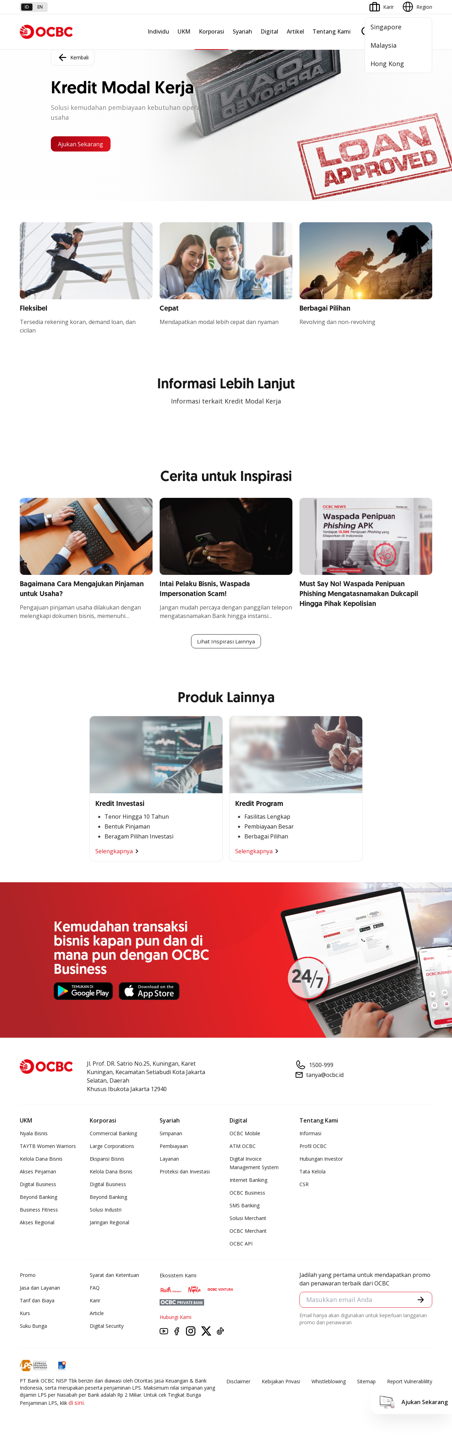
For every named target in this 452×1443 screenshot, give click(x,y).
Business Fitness (39, 1210)
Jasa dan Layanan (40, 1288)
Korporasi (211, 31)
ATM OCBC (243, 1146)
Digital (269, 31)
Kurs (25, 1314)
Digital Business (38, 1185)
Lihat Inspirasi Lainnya (226, 642)
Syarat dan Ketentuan (114, 1275)
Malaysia (383, 45)
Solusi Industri (105, 1210)
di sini (76, 1403)
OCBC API (241, 1244)
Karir (95, 1301)
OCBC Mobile (245, 1134)
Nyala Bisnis (34, 1134)
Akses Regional (37, 1223)
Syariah (242, 31)
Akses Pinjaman (38, 1172)
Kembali (73, 56)
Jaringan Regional (109, 1223)
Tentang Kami (332, 31)
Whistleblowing (328, 1382)
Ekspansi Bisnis (107, 1159)
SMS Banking (245, 1206)
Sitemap (366, 1382)
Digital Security (107, 1326)
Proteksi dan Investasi (185, 1172)
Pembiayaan (174, 1146)
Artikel (295, 31)
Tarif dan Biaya (37, 1301)
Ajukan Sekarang (84, 144)
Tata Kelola (312, 1172)
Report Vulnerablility (409, 1382)
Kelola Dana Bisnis (41, 1159)
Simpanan (171, 1134)
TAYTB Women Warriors (48, 1146)
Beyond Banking (38, 1197)
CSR (304, 1185)
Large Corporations (112, 1146)
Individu (158, 31)
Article (97, 1314)
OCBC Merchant (248, 1231)
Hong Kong (387, 63)
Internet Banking (248, 1180)
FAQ (95, 1288)
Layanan (169, 1159)
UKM (184, 31)
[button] (420, 1301)
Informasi (310, 1134)
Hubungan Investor (321, 1159)
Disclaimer (238, 1382)
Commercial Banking (113, 1134)
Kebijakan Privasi (281, 1382)
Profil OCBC (313, 1146)
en (40, 7)
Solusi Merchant (248, 1218)
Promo (28, 1275)
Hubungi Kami (175, 1317)
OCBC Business (247, 1193)
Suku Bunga (33, 1326)
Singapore (386, 27)
